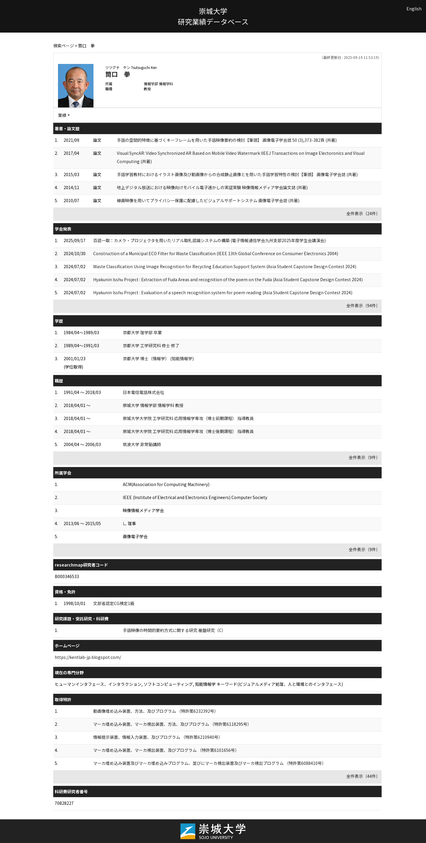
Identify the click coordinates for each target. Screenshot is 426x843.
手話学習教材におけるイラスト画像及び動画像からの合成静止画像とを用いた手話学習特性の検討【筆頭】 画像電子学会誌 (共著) (237, 174)
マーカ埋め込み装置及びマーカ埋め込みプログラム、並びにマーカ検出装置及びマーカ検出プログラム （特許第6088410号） (209, 763)
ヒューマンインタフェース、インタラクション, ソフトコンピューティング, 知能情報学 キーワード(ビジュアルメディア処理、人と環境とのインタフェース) (199, 684)
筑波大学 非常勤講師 (142, 444)
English (414, 9)
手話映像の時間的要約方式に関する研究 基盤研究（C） (174, 630)
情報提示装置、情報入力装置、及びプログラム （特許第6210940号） (157, 737)
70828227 (64, 803)
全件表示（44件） (363, 776)
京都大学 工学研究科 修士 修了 (151, 345)
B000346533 (67, 576)
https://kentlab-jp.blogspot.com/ (88, 657)
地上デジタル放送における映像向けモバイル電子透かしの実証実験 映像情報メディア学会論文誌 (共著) (212, 187)
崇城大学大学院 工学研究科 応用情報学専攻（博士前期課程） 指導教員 (188, 418)
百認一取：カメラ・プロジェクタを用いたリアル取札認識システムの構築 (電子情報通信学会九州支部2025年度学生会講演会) (209, 240)
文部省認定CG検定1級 (113, 603)
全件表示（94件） (363, 305)
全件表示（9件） (364, 457)
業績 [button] (62, 115)
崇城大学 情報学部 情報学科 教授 (153, 405)
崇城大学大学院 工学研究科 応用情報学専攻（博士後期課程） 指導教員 (188, 431)
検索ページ (63, 46)
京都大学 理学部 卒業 (142, 332)
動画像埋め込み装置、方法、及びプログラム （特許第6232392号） (155, 711)
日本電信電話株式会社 (143, 392)
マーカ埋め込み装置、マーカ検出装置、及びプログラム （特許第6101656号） (166, 750)
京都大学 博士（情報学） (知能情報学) (158, 358)
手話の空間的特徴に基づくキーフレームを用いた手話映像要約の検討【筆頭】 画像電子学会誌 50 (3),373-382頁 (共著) (227, 140)
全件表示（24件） (363, 213)
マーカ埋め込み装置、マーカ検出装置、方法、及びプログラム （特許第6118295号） (172, 724)
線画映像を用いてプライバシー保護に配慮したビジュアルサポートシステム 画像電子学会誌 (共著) (208, 200)
